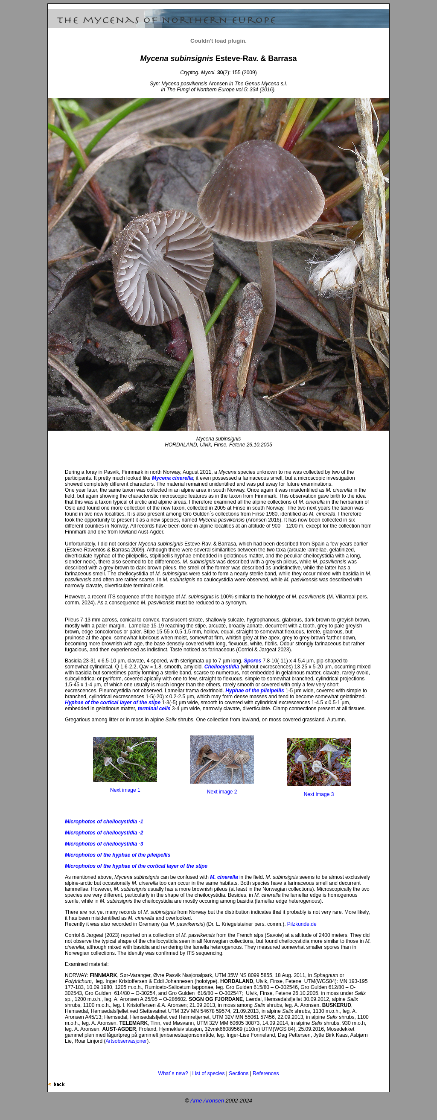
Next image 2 (222, 792)
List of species (208, 1073)
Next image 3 (319, 794)
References (266, 1073)
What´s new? (173, 1073)
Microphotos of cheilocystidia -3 (104, 844)
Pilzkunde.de (302, 924)
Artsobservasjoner (126, 1041)
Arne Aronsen (207, 1100)
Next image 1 (125, 790)
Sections (238, 1073)
